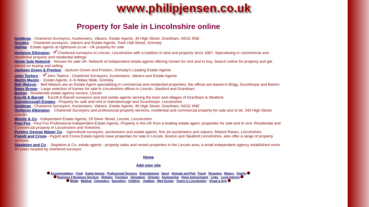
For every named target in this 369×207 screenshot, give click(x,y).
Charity (241, 173)
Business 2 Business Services (78, 177)
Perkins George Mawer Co (38, 132)
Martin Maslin (26, 80)
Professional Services (122, 173)
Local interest (230, 177)
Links (214, 177)
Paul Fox (22, 123)
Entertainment (149, 173)
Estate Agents (95, 173)
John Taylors (26, 76)
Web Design (165, 181)
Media (74, 181)
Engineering (170, 177)
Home (148, 157)
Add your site (148, 165)
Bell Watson (25, 84)
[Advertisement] (300, 108)
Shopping (215, 173)
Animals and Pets (183, 173)
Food (79, 173)
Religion (107, 177)
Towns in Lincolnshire (191, 181)
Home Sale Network (32, 61)
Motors (229, 173)
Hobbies (148, 181)
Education (119, 181)
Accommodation (62, 173)
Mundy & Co (25, 119)
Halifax (20, 47)
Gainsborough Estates (34, 101)
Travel (201, 173)
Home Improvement (194, 177)
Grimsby (154, 177)
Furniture (121, 177)
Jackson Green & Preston (37, 70)
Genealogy (138, 177)
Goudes (21, 43)
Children (134, 181)
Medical (86, 181)
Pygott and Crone (30, 136)
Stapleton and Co (30, 145)
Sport (165, 173)
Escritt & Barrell (29, 97)
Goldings (22, 38)
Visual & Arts (218, 181)
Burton (20, 93)
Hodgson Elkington (32, 53)
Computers (101, 181)
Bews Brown (25, 89)
